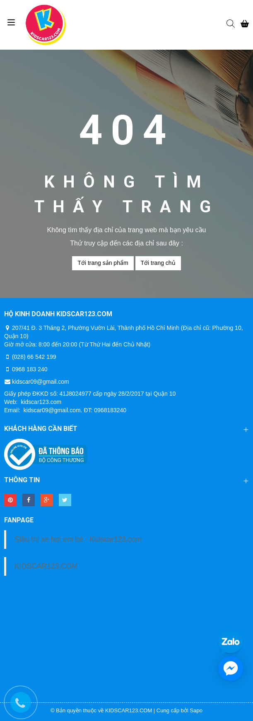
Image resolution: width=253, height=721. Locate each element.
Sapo (196, 710)
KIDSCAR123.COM (46, 566)
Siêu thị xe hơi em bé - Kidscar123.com (78, 539)
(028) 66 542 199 (34, 356)
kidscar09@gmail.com (40, 381)
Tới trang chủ (158, 263)
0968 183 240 (30, 369)
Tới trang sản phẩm (102, 263)
